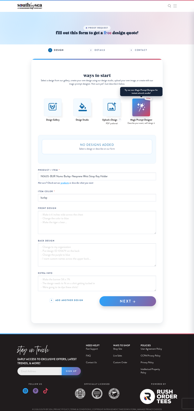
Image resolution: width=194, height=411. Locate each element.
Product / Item (48, 170)
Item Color (45, 191)
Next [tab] (128, 301)
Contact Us (91, 362)
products (65, 182)
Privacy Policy (147, 362)
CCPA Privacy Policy (150, 355)
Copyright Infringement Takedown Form (114, 409)
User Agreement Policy (151, 348)
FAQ (88, 355)
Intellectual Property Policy (150, 371)
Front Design (47, 208)
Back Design (46, 240)
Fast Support (92, 348)
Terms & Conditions (80, 409)
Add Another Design (69, 300)
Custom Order (120, 362)
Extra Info (45, 273)
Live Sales (117, 355)
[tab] (55, 50)
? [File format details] (119, 119)
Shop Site (117, 348)
